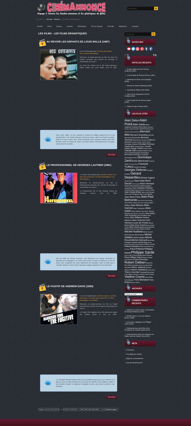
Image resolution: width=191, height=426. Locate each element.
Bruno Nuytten (142, 140)
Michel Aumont (148, 232)
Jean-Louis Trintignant (131, 194)
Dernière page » (111, 409)
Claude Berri (129, 146)
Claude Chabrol (137, 148)
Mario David (134, 227)
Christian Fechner (146, 144)
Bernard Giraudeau (139, 135)
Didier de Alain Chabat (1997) (137, 106)
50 (93, 409)
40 (89, 409)
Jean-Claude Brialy (132, 192)
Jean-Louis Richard (147, 192)
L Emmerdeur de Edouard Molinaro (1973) (139, 311)
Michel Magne (139, 238)
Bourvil (135, 140)
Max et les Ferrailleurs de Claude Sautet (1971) (137, 329)
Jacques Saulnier (140, 190)
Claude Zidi (130, 150)
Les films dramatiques (90, 53)
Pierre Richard (147, 255)
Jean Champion (139, 208)
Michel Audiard (133, 231)
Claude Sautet (148, 148)
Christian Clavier (131, 144)
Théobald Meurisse (147, 272)
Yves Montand (141, 279)
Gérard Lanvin (129, 181)
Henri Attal (139, 181)
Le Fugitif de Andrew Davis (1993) (70, 286)
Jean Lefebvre (136, 211)
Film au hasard (96, 26)
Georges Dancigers (139, 167)
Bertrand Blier (136, 138)
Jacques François (145, 188)
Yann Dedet (149, 277)
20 (82, 409)
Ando (128, 322)
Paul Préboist (137, 249)
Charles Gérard (146, 142)
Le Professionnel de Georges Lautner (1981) (79, 165)
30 (85, 409)
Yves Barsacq (129, 280)
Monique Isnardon (131, 242)
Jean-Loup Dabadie (145, 194)
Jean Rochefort (130, 215)
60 (97, 409)
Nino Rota (131, 244)
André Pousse (144, 129)
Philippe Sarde (142, 252)
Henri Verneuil (147, 183)
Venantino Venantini (139, 274)
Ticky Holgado (128, 274)
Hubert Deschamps (131, 186)
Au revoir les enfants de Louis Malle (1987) (78, 41)
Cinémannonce (132, 334)
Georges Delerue (135, 169)
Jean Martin (144, 211)
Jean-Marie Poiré (132, 197)
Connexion (130, 350)
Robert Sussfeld (143, 265)
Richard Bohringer (140, 259)
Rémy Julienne (138, 267)
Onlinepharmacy (132, 328)
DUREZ (129, 316)
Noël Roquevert (139, 244)
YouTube (110, 26)
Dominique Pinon (130, 158)
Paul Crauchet (145, 246)
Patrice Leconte (149, 244)
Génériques (81, 26)
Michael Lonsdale (134, 229)
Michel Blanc (139, 235)
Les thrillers (94, 300)
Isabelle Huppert (145, 186)
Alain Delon (131, 120)
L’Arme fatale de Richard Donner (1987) (141, 75)
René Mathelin (128, 259)
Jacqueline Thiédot (130, 188)
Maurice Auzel (144, 227)
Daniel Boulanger (134, 153)
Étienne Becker (135, 282)
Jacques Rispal (129, 190)
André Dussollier (134, 129)
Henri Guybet (136, 184)
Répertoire (123, 26)
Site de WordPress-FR (134, 363)
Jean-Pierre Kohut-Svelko (145, 200)
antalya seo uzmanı (133, 310)
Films (49, 26)
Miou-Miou (151, 240)
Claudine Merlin (142, 151)
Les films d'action (106, 175)
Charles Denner (136, 142)
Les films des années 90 (97, 298)
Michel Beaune (129, 235)
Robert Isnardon (133, 265)
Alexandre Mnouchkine (139, 127)
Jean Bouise (137, 205)
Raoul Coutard (147, 257)
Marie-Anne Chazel (137, 225)
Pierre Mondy (137, 255)
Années (70, 26)
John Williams (136, 217)
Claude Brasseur (140, 146)
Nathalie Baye (143, 242)
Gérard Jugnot (147, 178)
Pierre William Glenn (133, 257)
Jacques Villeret (149, 190)
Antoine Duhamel (135, 132)
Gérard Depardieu (132, 175)
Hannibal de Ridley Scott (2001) (138, 90)
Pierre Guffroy (128, 255)
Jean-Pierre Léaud (130, 203)
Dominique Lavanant (140, 155)
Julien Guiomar (138, 220)
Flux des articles (134, 354)
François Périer (133, 164)
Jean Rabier (150, 213)
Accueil (49, 19)
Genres (57, 19)
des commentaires (135, 358)
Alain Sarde (139, 124)
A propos (135, 26)
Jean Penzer (134, 213)
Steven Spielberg (139, 270)
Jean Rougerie (142, 215)
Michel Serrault (139, 240)
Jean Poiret (141, 213)
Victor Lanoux (149, 274)
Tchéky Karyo (151, 270)
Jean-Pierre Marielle (143, 202)
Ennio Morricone (140, 161)
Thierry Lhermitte (131, 272)
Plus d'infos (111, 155)
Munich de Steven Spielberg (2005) (139, 86)
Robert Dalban (134, 262)
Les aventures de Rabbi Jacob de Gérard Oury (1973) (139, 335)
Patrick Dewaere (132, 246)
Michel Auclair (145, 229)
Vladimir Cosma (134, 276)
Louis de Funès (140, 223)
